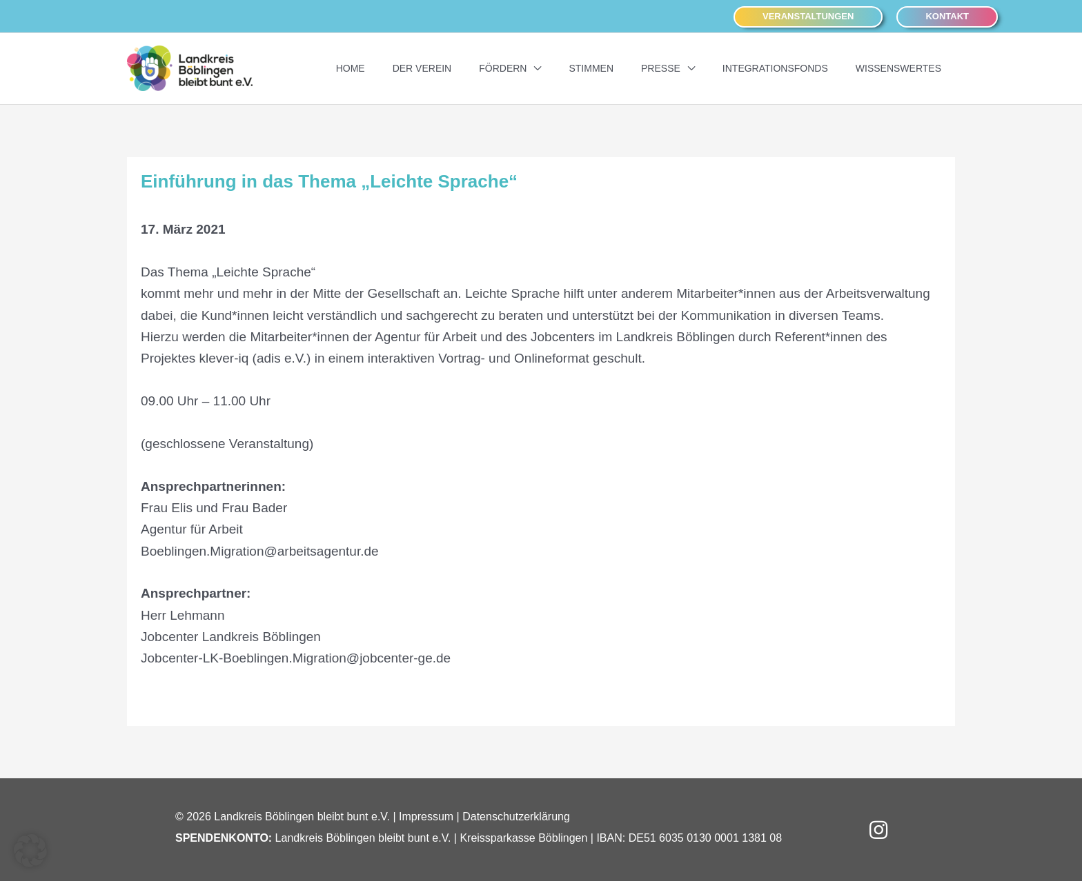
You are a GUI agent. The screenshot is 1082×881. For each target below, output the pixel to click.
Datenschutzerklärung (516, 816)
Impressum (426, 816)
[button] (808, 16)
